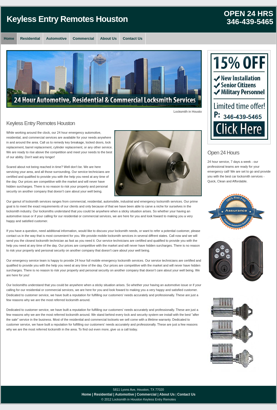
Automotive (56, 38)
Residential (30, 38)
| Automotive (123, 394)
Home (9, 38)
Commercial (83, 38)
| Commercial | (146, 394)
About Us (108, 38)
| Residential (102, 394)
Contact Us (133, 38)
